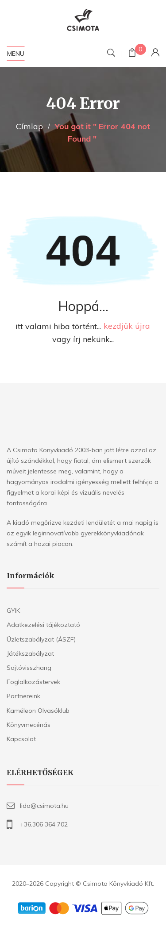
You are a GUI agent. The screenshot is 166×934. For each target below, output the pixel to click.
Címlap (29, 126)
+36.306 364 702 (44, 824)
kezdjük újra (127, 326)
